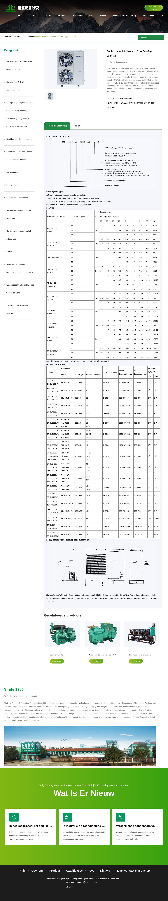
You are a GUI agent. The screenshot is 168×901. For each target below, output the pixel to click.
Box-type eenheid (25, 37)
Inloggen (69, 887)
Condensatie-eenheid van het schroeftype (18, 235)
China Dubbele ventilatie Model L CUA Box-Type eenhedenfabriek (122, 595)
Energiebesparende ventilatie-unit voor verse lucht (20, 289)
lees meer (56, 661)
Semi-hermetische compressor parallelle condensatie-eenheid (140, 655)
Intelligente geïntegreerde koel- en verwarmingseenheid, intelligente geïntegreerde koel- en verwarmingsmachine (19, 114)
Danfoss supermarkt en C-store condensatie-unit (19, 65)
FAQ (91, 16)
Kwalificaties (77, 16)
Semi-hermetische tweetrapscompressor (58, 655)
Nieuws (103, 16)
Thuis (34, 16)
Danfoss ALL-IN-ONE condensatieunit (15, 86)
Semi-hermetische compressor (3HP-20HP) (102, 655)
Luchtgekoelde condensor (17, 198)
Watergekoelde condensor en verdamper (18, 214)
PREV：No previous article (119, 99)
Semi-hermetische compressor (19, 139)
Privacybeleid (149, 16)
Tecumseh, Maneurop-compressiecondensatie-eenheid (19, 268)
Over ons (47, 16)
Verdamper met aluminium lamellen (17, 309)
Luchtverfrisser (12, 185)
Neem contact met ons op (153, 7)
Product (61, 16)
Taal (18, 16)
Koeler (9, 252)
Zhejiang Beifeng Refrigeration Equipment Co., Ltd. (78, 879)
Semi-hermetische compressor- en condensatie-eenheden (19, 156)
